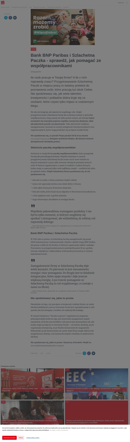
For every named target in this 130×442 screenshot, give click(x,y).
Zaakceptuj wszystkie (9, 437)
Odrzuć (21, 437)
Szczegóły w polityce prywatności (58, 430)
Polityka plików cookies (32, 437)
